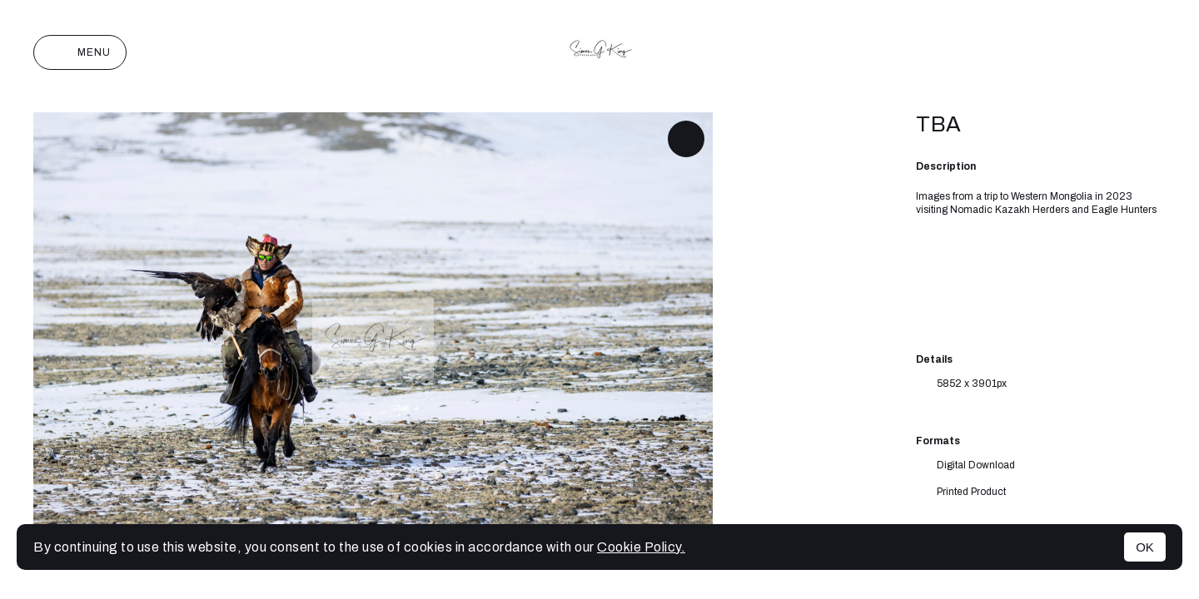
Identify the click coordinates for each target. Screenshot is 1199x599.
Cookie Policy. (641, 547)
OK (1145, 547)
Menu (80, 52)
